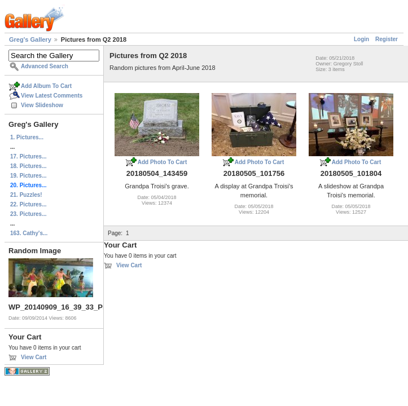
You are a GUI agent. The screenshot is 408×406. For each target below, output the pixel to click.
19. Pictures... (28, 176)
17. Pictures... (28, 156)
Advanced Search (44, 66)
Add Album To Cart (46, 86)
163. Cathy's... (28, 233)
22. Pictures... (28, 204)
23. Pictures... (28, 214)
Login (361, 39)
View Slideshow (42, 105)
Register (386, 39)
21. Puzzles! (26, 195)
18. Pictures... (28, 166)
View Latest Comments (51, 95)
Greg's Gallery (30, 39)
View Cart (33, 357)
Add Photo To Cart (162, 162)
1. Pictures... (26, 137)
